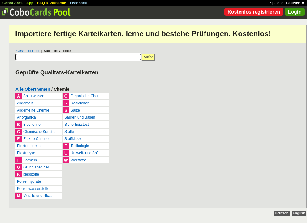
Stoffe (69, 131)
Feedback (78, 3)
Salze (75, 110)
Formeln (30, 160)
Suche (148, 57)
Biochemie (32, 124)
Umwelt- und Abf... (86, 153)
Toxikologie (80, 146)
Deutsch (295, 3)
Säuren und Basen (79, 117)
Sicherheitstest (76, 124)
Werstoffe (78, 160)
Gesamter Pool (27, 51)
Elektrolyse (26, 153)
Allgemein (25, 103)
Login (294, 12)
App (29, 3)
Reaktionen (80, 103)
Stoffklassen (74, 139)
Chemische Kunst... (39, 131)
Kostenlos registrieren (253, 12)
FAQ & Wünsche (51, 3)
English (299, 213)
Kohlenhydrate (29, 181)
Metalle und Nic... (37, 196)
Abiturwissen (33, 96)
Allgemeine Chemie (33, 110)
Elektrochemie (29, 146)
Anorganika (26, 117)
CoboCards (12, 3)
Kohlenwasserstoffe (33, 188)
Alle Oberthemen (32, 89)
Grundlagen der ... (38, 167)
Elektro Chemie (36, 139)
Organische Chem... (87, 96)
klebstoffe (31, 174)
